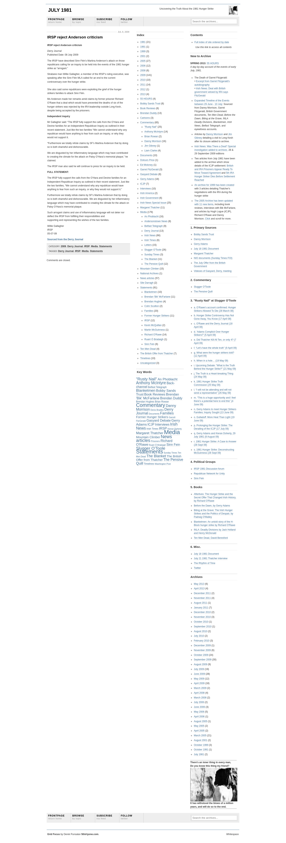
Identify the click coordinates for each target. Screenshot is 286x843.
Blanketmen (150, 292)
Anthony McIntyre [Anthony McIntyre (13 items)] (151, 383)
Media (94, 246)
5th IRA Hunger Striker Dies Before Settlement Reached (214, 176)
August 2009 (200, 664)
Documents (146, 155)
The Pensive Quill (153, 263)
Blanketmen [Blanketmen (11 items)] (145, 390)
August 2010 (200, 631)
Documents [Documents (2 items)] (154, 413)
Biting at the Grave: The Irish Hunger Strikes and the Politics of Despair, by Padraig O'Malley (213, 513)
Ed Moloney (146, 165)
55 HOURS (146, 98)
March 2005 (200, 735)
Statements (105, 246)
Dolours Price (147, 160)
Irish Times (150, 240)
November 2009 (202, 650)
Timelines (145, 358)
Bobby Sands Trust (150, 103)
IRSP (87, 246)
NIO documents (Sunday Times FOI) (213, 258)
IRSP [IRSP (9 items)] (163, 428)
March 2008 (200, 697)
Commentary (147, 122)
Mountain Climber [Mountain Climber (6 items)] (148, 437)
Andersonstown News (155, 221)
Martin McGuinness (154, 329)
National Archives (149, 273)
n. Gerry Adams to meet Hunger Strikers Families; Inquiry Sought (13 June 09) (215, 411)
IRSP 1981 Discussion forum (209, 468)
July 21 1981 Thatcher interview (210, 558)
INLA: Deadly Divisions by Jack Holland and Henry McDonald (215, 531)
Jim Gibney (150, 145)
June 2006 (199, 707)
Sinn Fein (149, 344)
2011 (143, 84)
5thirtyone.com (89, 834)
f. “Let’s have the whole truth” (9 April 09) (215, 348)
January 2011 (201, 607)
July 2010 (199, 635)
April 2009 (199, 683)
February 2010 (201, 640)
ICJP (142, 183)
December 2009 (202, 645)
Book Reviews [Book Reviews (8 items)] (154, 394)
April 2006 (199, 716)
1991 (143, 46)
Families (148, 310)
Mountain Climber (149, 268)
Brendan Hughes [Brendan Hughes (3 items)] (145, 401)
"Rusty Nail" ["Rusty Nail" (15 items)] (146, 379)
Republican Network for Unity (209, 473)
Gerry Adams (147, 179)
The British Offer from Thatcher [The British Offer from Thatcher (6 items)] (158, 458)
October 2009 (201, 655)
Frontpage (56, 20)
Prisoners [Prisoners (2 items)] (155, 441)
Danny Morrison (152, 141)
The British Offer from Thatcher (156, 353)
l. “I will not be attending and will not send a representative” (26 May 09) (212, 391)
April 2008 (199, 692)
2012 (143, 89)
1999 (143, 51)
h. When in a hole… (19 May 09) (211, 360)
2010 (143, 79)
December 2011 (202, 593)
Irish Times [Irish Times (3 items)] (152, 428)
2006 (143, 65)
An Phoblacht (151, 216)
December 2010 (202, 612)
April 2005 (199, 730)
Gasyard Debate (148, 174)
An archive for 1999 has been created (214, 185)
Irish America (147, 193)
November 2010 (202, 617)
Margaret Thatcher (150, 207)
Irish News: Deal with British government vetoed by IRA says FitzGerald (211, 92)
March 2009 (200, 688)
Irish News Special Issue (153, 202)
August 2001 (200, 740)
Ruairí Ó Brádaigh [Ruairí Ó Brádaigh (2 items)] (157, 445)
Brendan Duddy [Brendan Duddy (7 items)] (171, 398)
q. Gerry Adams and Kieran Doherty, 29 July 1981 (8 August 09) (214, 435)
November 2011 (202, 598)
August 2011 (200, 602)
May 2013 (199, 584)
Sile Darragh (147, 282)
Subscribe (104, 20)
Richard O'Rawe (153, 334)
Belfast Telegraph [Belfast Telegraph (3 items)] (157, 387)
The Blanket (150, 259)
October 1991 (201, 749)
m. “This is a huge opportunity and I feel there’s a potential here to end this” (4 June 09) (215, 401)
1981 (143, 42)
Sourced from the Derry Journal (65, 239)
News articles (147, 278)
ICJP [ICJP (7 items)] (150, 424)
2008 (143, 70)
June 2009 (199, 674)
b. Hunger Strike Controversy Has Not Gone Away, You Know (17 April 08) (214, 317)
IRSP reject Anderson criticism (75, 37)
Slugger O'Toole (152, 249)
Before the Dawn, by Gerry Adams (212, 505)
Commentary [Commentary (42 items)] (150, 405)
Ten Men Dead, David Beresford (211, 538)
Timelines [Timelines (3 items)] (149, 463)
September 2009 (203, 659)
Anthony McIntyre (153, 131)
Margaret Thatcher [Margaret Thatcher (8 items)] (149, 433)
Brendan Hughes (153, 301)
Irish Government (149, 198)
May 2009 (199, 678)
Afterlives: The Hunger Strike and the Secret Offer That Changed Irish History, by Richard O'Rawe (215, 497)
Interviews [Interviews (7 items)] (162, 424)
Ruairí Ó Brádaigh (153, 339)
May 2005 (199, 726)
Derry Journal (75, 246)
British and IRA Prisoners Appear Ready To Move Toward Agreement (213, 169)
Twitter (197, 568)
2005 (143, 61)
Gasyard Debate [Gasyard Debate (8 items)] (159, 420)
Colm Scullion (151, 306)
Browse (78, 20)
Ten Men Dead (148, 349)
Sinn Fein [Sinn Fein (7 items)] (173, 444)
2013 (143, 94)
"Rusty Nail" (150, 126)
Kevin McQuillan (153, 325)
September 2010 (203, 626)
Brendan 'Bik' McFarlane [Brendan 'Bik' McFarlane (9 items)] (157, 396)
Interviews (145, 188)
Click (207, 218)
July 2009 (199, 669)
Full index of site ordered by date (211, 42)
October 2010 (201, 621)
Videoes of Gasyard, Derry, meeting (213, 271)
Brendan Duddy (148, 113)
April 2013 (199, 588)
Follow (126, 20)
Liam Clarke (150, 150)
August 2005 (200, 721)
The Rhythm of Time (204, 563)
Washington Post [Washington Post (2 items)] (163, 464)
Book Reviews (147, 108)
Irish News (150, 235)
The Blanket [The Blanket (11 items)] (156, 456)
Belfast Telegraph (153, 226)
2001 (143, 56)
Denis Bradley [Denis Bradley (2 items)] (157, 410)
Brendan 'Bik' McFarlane (157, 296)
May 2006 (199, 711)
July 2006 (199, 702)
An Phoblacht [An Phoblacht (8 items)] (168, 379)
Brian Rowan (151, 136)
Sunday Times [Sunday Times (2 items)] (170, 452)
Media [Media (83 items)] (172, 432)
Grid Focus (53, 834)
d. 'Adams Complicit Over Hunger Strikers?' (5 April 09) (211, 333)
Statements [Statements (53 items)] (149, 452)
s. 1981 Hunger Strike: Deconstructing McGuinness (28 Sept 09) (214, 451)
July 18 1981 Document (206, 248)
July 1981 (60, 10)
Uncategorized (148, 363)
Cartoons (145, 118)
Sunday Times (151, 254)
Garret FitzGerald (149, 169)
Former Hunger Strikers (156, 315)
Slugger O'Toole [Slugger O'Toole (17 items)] (150, 448)
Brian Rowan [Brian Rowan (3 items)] (162, 401)
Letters (148, 245)
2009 (63, 246)
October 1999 (201, 745)
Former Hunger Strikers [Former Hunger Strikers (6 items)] (152, 417)
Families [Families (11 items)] (167, 413)
